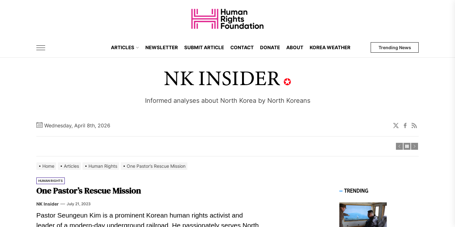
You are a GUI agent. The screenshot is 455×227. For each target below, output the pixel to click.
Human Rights (50, 181)
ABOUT (294, 47)
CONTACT (242, 47)
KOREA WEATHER (330, 47)
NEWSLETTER (161, 47)
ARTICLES (125, 47)
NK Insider (47, 204)
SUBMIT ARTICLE (204, 47)
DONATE (270, 47)
